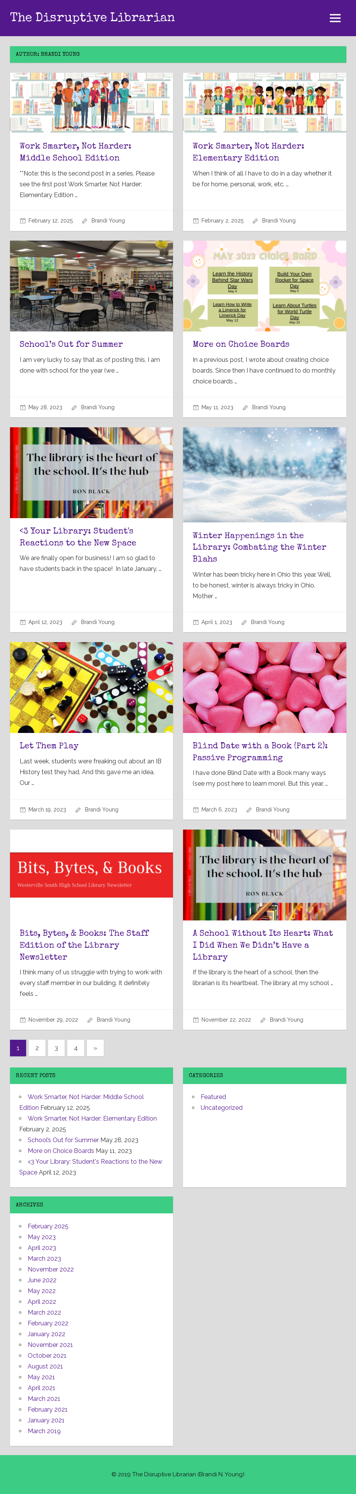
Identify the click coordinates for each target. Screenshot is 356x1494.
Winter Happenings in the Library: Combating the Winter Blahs (259, 548)
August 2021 (45, 1366)
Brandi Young (108, 220)
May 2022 (42, 1291)
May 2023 (42, 1237)
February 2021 (48, 1409)
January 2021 (46, 1420)
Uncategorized (222, 1107)
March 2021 (44, 1398)
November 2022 (51, 1269)
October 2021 (47, 1355)
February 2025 (48, 1226)
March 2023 (44, 1258)
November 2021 (50, 1344)
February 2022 (48, 1323)
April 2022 (42, 1301)
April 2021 (41, 1388)
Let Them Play (49, 747)
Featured (213, 1097)
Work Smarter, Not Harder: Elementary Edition (92, 1118)
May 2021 (41, 1377)
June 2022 (42, 1280)
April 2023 (42, 1247)
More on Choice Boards (241, 345)
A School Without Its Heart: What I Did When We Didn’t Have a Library (263, 946)
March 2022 (44, 1312)
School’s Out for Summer (71, 345)
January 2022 (46, 1334)
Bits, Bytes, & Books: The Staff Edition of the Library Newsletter (84, 946)
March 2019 (44, 1431)
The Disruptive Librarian (92, 18)
